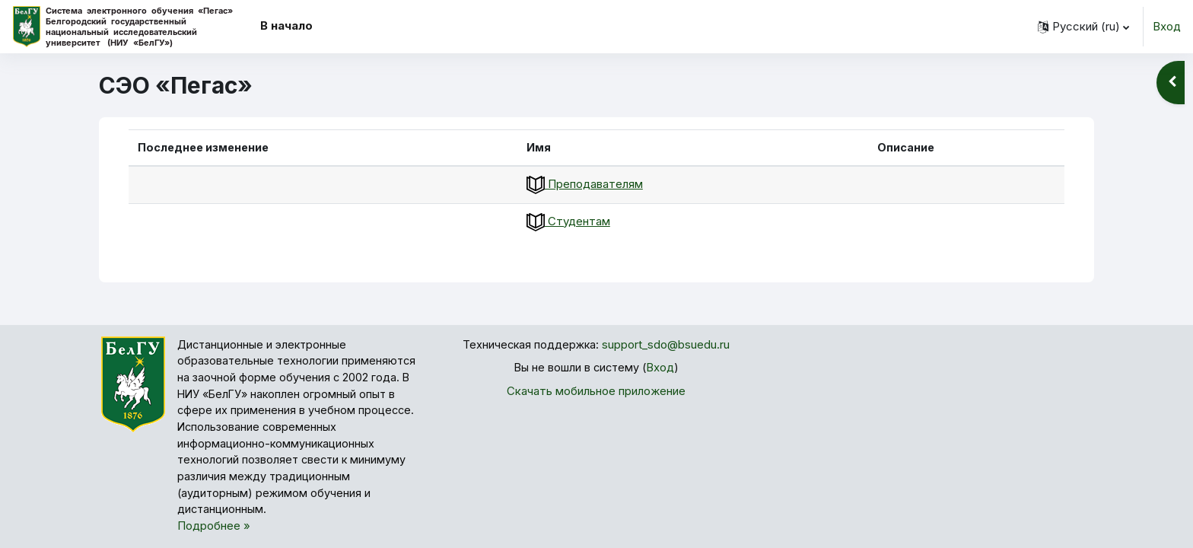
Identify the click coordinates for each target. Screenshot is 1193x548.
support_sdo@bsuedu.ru (667, 345)
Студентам (575, 222)
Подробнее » (213, 533)
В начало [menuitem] (286, 25)
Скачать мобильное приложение (596, 391)
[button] (1083, 26)
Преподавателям (591, 184)
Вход (1167, 26)
